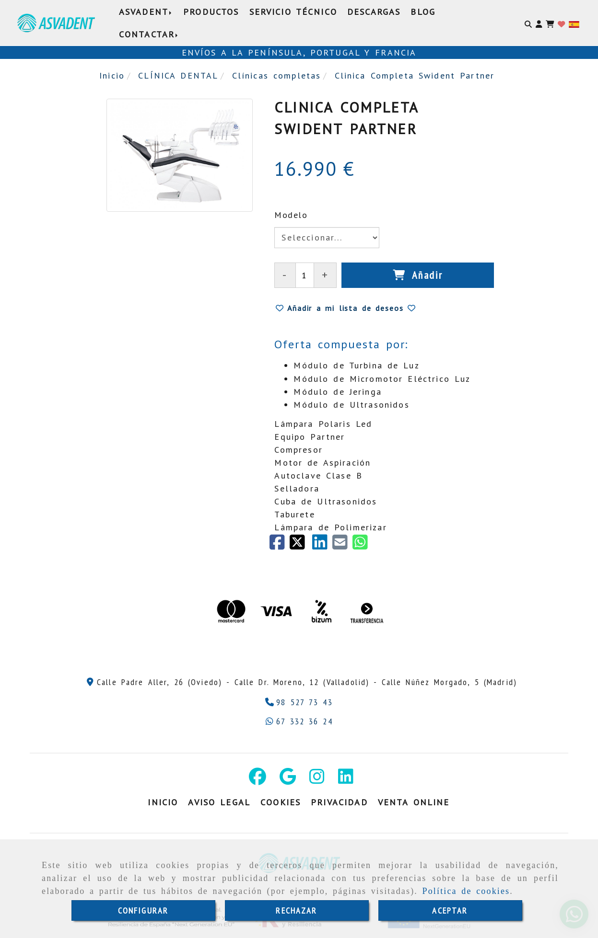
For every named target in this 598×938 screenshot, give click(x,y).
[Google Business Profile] (288, 779)
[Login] (561, 23)
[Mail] (342, 545)
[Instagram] (317, 779)
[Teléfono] (299, 702)
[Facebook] (280, 545)
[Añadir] (417, 275)
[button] (539, 23)
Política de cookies (466, 891)
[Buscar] (528, 23)
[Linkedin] (345, 779)
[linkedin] (322, 545)
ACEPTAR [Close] (450, 910)
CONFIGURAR (143, 910)
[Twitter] (301, 545)
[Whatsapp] (299, 721)
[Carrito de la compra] (550, 23)
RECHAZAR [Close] (296, 910)
